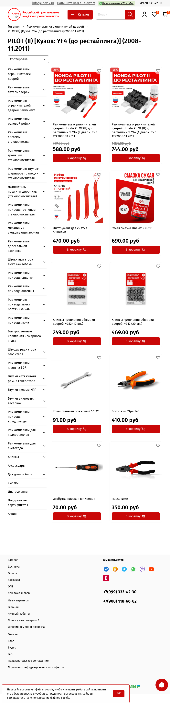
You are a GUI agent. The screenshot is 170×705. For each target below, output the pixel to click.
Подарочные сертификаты (18, 502)
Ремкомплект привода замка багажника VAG (19, 304)
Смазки (13, 483)
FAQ (10, 654)
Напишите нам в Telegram (76, 3)
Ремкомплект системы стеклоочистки (19, 137)
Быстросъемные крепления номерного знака (24, 336)
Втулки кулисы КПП (22, 389)
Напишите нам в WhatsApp (116, 3)
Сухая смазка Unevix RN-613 (132, 228)
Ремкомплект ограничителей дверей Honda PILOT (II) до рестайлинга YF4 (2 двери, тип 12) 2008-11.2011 (75, 130)
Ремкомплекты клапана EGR (19, 365)
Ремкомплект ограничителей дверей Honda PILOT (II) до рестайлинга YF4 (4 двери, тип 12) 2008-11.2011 (134, 130)
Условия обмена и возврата (26, 627)
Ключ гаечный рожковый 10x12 (76, 411)
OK (119, 693)
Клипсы (13, 457)
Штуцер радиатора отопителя (22, 352)
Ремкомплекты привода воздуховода (19, 416)
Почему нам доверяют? (23, 620)
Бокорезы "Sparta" (125, 411)
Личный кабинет (19, 613)
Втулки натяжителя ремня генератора (22, 378)
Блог (11, 641)
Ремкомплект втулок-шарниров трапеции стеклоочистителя (23, 173)
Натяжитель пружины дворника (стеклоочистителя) (22, 191)
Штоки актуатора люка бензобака (20, 262)
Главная (14, 26)
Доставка (14, 566)
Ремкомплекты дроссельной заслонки (19, 246)
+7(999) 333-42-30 (150, 3)
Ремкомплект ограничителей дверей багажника (22, 105)
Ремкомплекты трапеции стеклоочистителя (21, 155)
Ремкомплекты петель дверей (19, 89)
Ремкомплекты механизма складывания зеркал (23, 227)
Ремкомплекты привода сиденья (21, 275)
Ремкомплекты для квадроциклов (22, 432)
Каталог (80, 15)
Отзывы (13, 634)
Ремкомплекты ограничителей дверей (55, 26)
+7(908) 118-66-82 (120, 601)
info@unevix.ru (43, 3)
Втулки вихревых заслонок (21, 401)
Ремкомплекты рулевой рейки (19, 121)
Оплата (12, 573)
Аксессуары (16, 466)
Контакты (14, 580)
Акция (12, 514)
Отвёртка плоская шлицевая (74, 499)
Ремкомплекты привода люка (19, 320)
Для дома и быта (20, 474)
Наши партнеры (18, 600)
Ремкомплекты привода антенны (21, 288)
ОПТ (10, 586)
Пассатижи (120, 499)
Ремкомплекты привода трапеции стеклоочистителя (22, 209)
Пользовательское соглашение (28, 660)
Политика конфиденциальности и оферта (36, 667)
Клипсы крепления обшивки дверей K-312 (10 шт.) (74, 322)
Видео (12, 647)
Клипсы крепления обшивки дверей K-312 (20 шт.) (133, 322)
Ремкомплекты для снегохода (22, 446)
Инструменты (18, 492)
